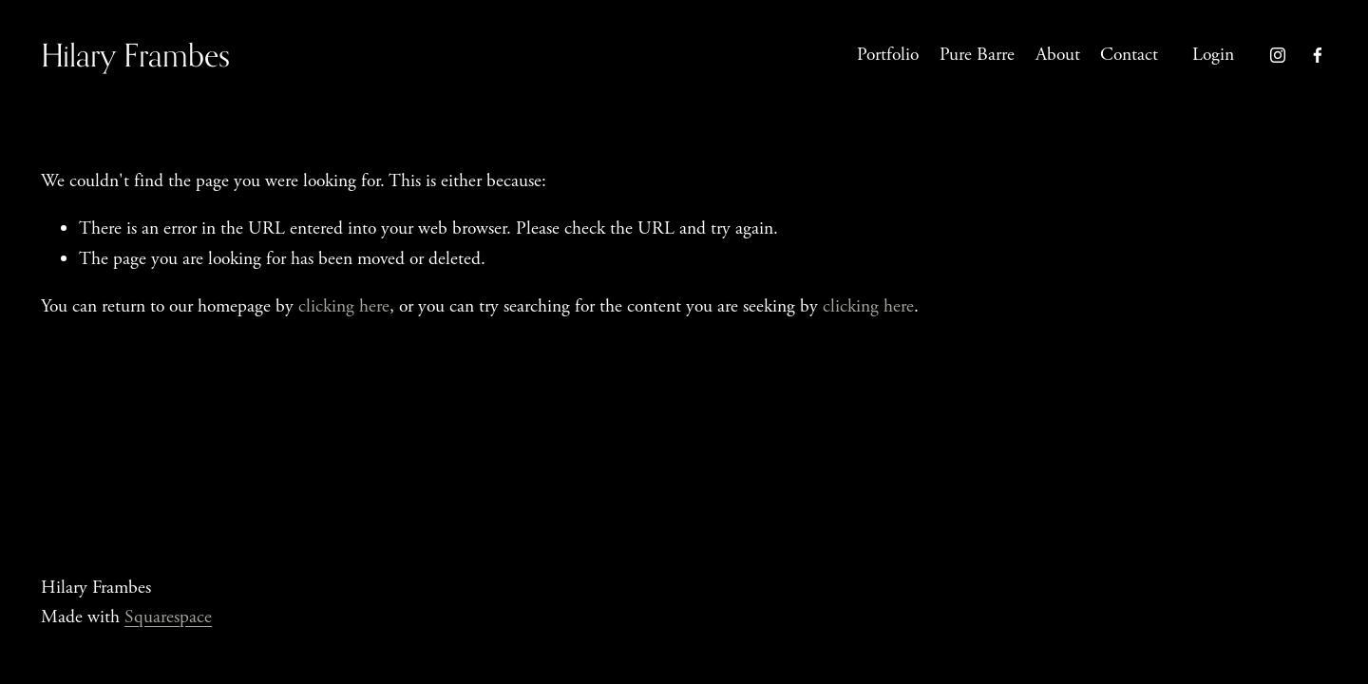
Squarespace (168, 617)
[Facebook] (1317, 55)
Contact (1129, 54)
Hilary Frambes (135, 55)
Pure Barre (977, 54)
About (1058, 54)
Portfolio (888, 54)
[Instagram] (1277, 55)
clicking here (344, 306)
